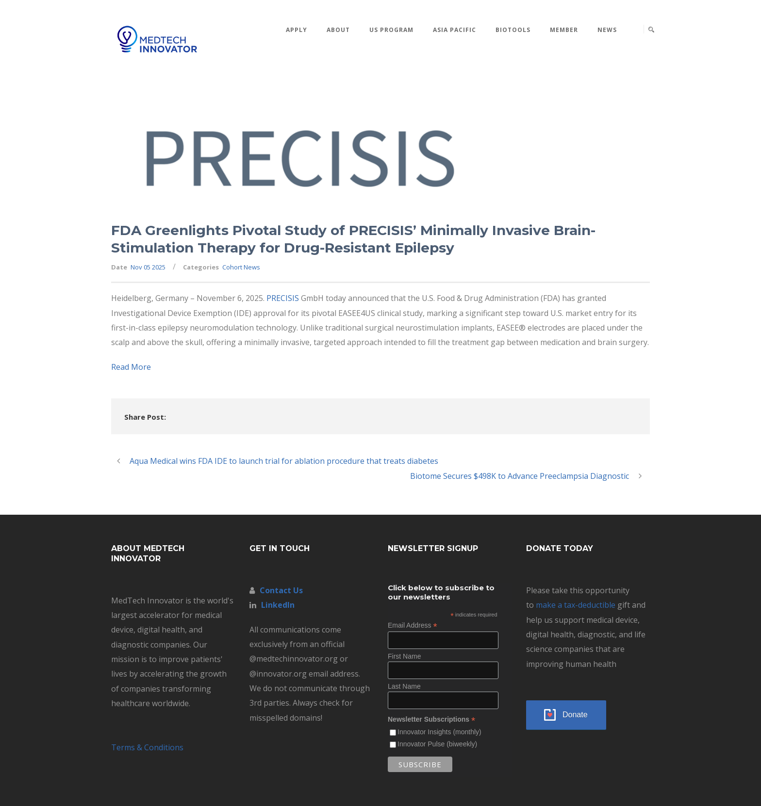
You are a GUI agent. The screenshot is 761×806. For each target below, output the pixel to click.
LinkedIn (278, 605)
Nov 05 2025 (148, 267)
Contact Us (281, 590)
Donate (575, 715)
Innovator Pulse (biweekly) (437, 744)
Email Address (412, 625)
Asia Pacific (454, 30)
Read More (131, 367)
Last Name (404, 686)
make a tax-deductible (575, 605)
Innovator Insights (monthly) (439, 732)
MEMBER (564, 30)
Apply (296, 30)
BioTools (513, 30)
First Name (404, 656)
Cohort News (241, 267)
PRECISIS (282, 298)
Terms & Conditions (147, 747)
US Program (391, 30)
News (607, 30)
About (338, 30)
